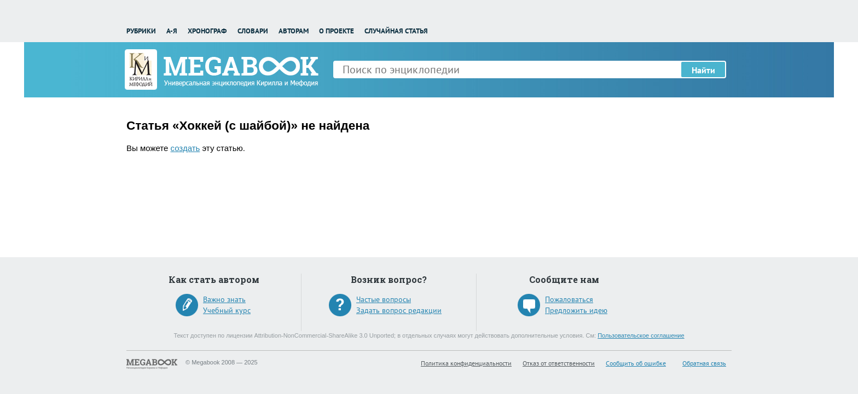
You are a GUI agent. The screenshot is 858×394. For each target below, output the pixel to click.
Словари (252, 31)
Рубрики (141, 31)
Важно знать (224, 299)
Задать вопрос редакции (399, 310)
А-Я (171, 31)
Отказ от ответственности (559, 363)
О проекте (336, 31)
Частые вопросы (383, 299)
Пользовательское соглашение (641, 335)
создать (185, 148)
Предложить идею (576, 310)
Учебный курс (227, 310)
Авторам (294, 31)
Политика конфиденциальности (466, 363)
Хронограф (207, 31)
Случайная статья (396, 31)
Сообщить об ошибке (636, 363)
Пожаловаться (569, 299)
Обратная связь (704, 363)
